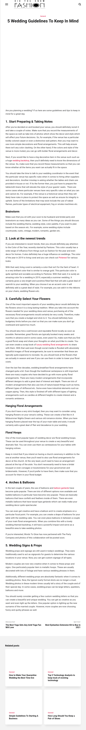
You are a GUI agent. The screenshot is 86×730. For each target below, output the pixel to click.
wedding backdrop (21, 135)
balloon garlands (62, 463)
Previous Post (24, 600)
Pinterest (63, 232)
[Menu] (6, 4)
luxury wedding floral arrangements (53, 319)
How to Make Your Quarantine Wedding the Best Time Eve (23, 652)
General (43, 16)
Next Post (62, 600)
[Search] (80, 4)
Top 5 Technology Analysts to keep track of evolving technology (62, 654)
